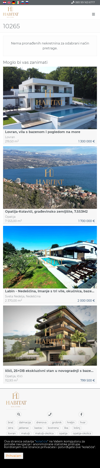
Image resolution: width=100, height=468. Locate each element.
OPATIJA (63, 433)
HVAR (83, 422)
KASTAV (38, 427)
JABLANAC (24, 427)
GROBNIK (57, 422)
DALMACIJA (25, 422)
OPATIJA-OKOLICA (82, 433)
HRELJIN (71, 422)
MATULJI (25, 433)
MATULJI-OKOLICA (44, 433)
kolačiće (41, 441)
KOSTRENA (53, 427)
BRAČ (10, 422)
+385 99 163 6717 (83, 2)
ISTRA (10, 427)
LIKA (66, 427)
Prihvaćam (13, 456)
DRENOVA (41, 422)
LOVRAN (12, 433)
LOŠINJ (77, 427)
